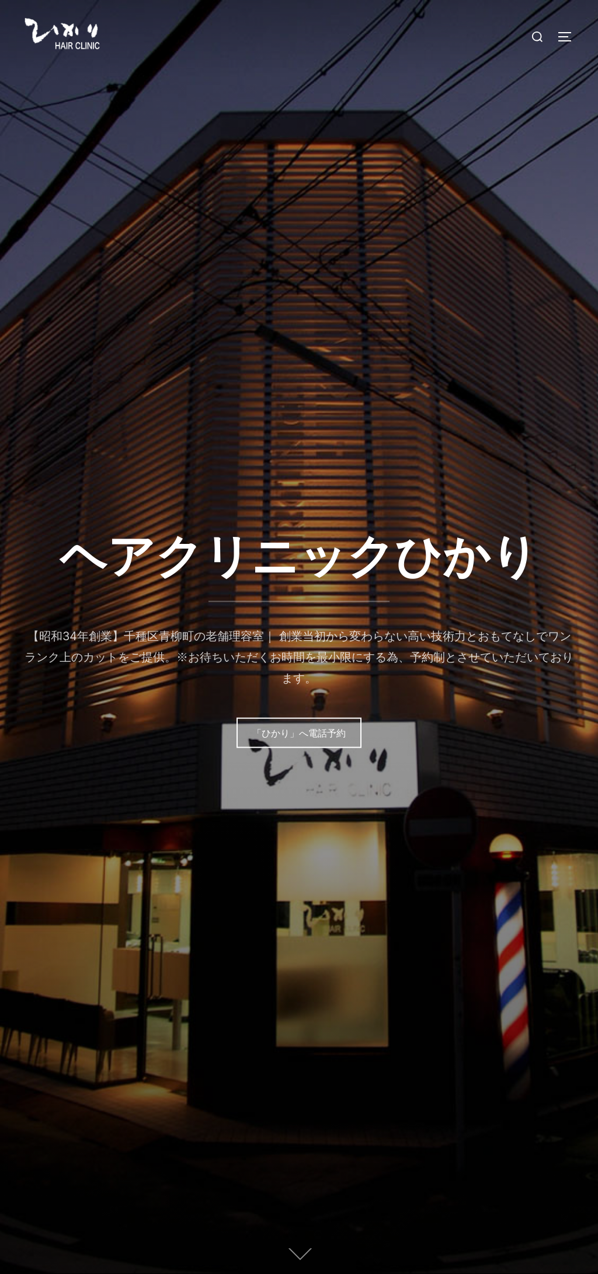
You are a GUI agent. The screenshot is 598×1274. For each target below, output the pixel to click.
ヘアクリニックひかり (299, 554)
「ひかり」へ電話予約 (299, 732)
